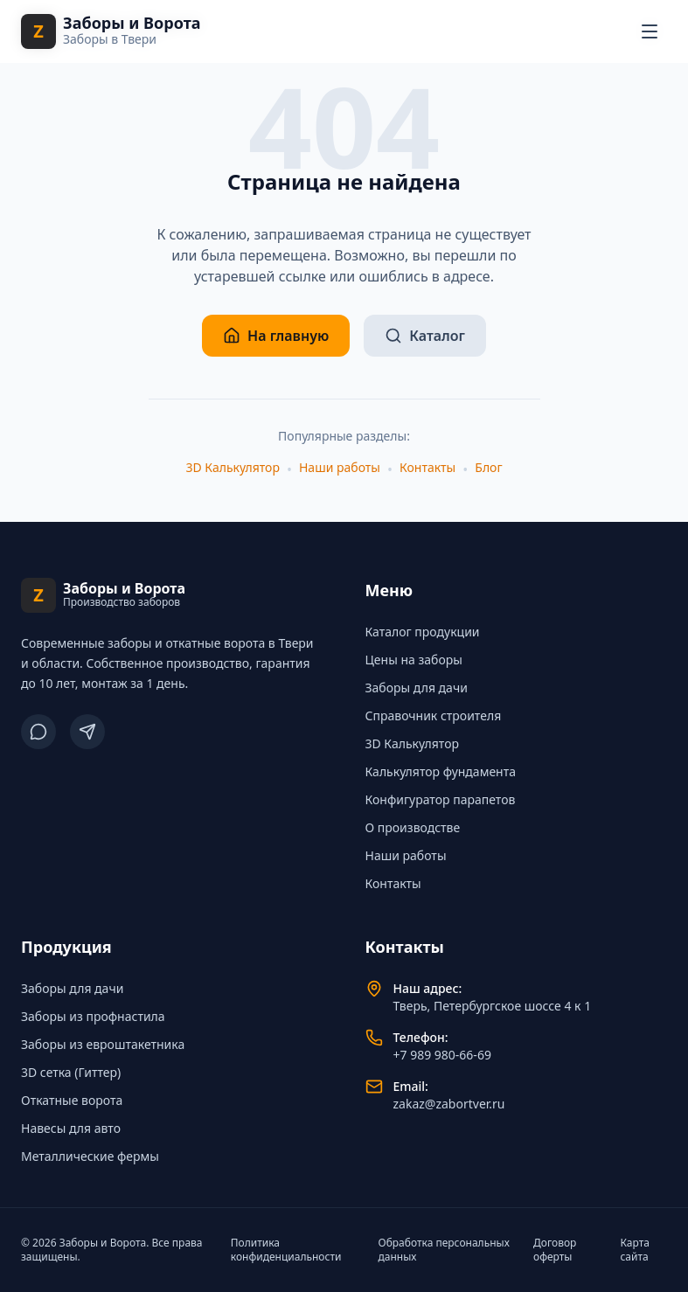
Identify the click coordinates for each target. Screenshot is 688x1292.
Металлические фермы (90, 1156)
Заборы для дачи (416, 687)
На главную (276, 335)
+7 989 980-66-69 (442, 1054)
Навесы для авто (71, 1128)
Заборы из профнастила (93, 1016)
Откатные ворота (71, 1100)
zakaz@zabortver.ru (449, 1103)
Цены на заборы (413, 659)
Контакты (427, 467)
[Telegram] (87, 731)
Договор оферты (554, 1250)
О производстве (413, 827)
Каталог (425, 335)
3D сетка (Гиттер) (71, 1072)
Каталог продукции (422, 631)
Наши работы (339, 467)
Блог (488, 467)
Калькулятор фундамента (441, 771)
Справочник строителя (433, 715)
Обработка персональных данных (444, 1250)
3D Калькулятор (232, 467)
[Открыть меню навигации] (649, 31)
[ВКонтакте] (38, 731)
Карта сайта (634, 1250)
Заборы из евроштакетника (102, 1044)
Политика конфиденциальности (286, 1250)
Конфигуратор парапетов (440, 799)
